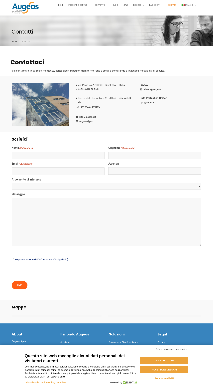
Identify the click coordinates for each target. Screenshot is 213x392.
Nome (22, 148)
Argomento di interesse (26, 179)
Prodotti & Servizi (77, 5)
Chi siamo (65, 342)
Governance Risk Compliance (123, 342)
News (125, 5)
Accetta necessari (164, 369)
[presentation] (37, 270)
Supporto (100, 5)
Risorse (137, 5)
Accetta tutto (164, 360)
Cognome (121, 148)
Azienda (113, 163)
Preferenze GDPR (164, 378)
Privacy (161, 342)
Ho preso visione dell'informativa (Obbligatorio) (41, 259)
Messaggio (18, 194)
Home (60, 5)
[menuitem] (189, 5)
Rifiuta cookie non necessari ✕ (172, 349)
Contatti (172, 5)
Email (22, 164)
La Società (154, 5)
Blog (115, 5)
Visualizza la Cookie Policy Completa (45, 382)
